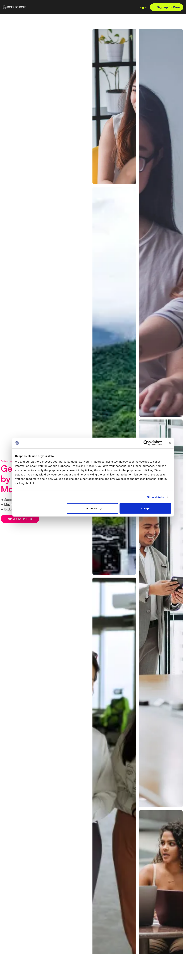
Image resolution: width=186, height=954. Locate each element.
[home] (14, 7)
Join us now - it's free (20, 518)
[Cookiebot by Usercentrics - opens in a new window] (146, 443)
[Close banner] (169, 443)
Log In (143, 7)
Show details (155, 496)
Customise (93, 508)
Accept (145, 508)
